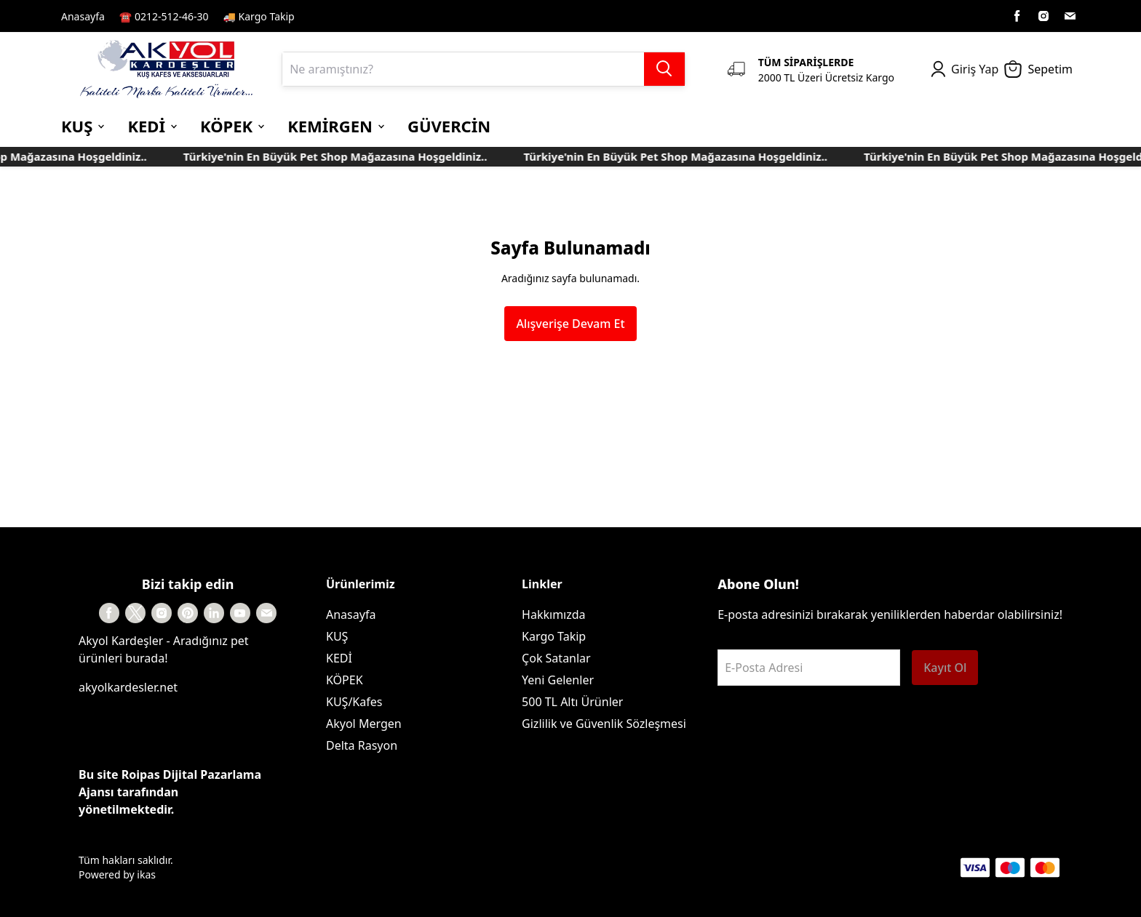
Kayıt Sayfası (340, 16)
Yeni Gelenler (558, 680)
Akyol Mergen (364, 724)
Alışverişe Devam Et (570, 324)
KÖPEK (344, 680)
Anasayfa (83, 16)
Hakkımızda (553, 614)
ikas (146, 874)
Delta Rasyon (361, 745)
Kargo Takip (554, 636)
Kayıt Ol (944, 668)
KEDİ (339, 658)
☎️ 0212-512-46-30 (164, 16)
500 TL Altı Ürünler (572, 702)
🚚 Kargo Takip (259, 16)
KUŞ (337, 636)
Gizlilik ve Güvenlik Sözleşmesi (604, 724)
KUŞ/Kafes (354, 702)
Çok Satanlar (556, 658)
